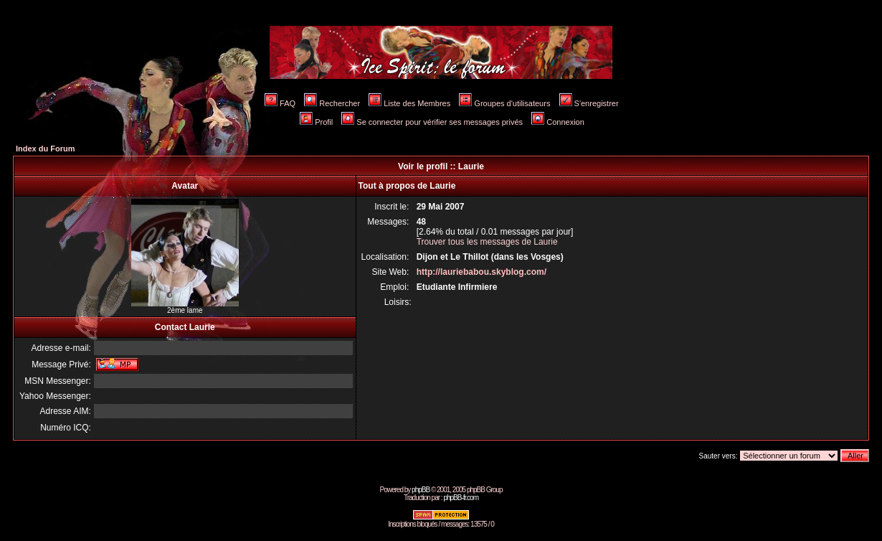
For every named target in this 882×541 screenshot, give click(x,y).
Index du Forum (45, 148)
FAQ (280, 103)
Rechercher (332, 103)
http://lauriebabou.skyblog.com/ (481, 272)
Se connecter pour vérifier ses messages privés (432, 122)
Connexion (557, 122)
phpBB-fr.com (460, 498)
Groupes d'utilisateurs (504, 103)
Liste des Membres (409, 103)
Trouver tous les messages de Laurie (487, 242)
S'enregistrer (589, 103)
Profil (316, 122)
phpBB (421, 490)
